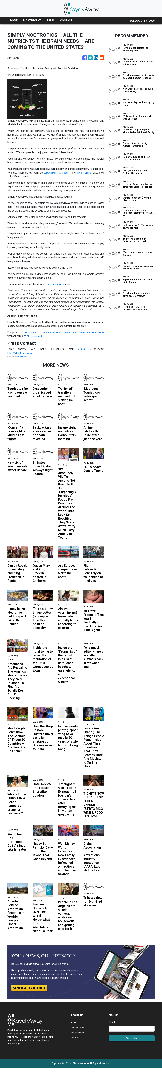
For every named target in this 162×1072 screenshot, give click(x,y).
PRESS (51, 20)
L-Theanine (64, 172)
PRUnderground (51, 336)
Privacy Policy (79, 1031)
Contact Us (83, 349)
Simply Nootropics (55, 284)
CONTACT (66, 20)
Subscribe (131, 1042)
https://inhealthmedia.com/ (22, 352)
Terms (74, 1026)
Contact (75, 1042)
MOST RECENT (32, 20)
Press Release (24, 356)
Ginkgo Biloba (84, 172)
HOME (14, 20)
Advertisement (79, 1036)
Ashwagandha (49, 172)
